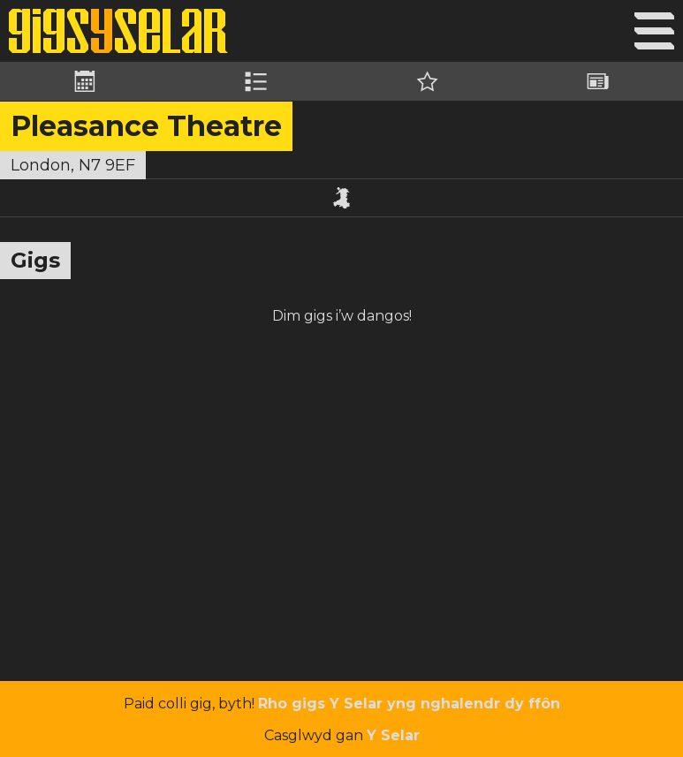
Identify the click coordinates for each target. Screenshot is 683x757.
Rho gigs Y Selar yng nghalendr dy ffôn (409, 703)
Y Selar (393, 735)
